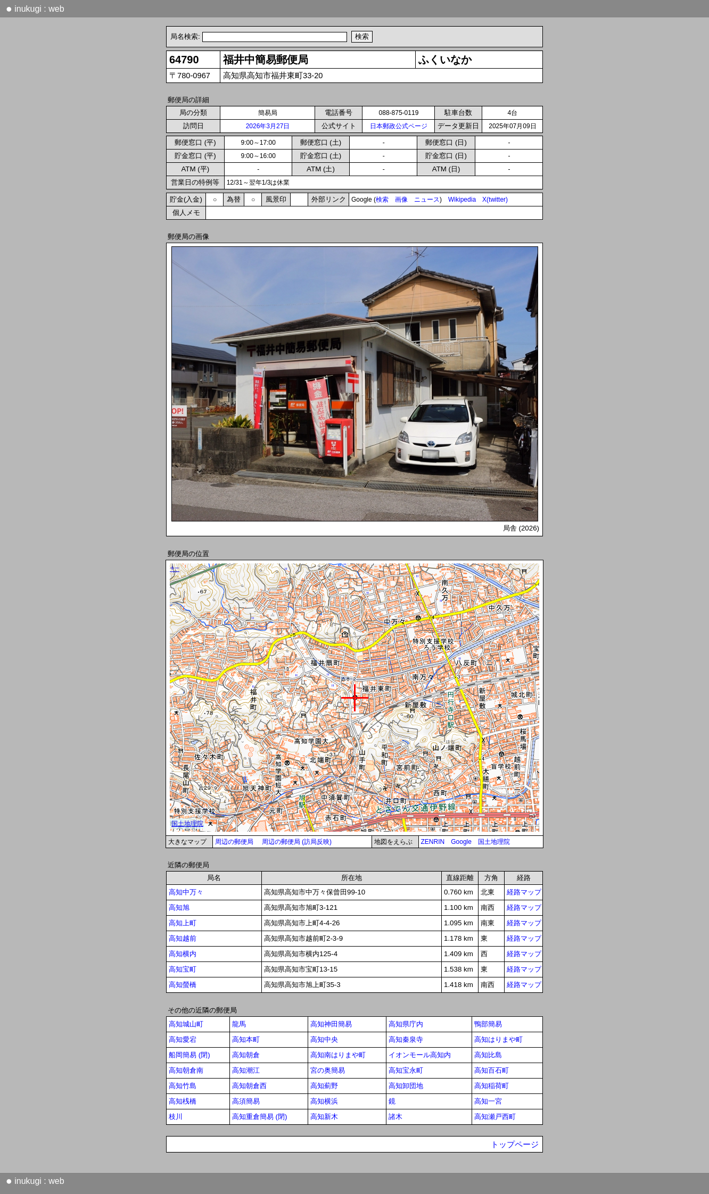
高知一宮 (488, 1101)
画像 (401, 199)
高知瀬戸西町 (495, 1117)
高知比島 (488, 1055)
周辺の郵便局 (234, 841)
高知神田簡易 (331, 1024)
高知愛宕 (182, 1039)
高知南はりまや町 (338, 1055)
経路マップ (524, 892)
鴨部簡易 (488, 1024)
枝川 (176, 1117)
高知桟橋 (182, 1101)
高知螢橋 (182, 985)
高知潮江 (246, 1070)
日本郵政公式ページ (398, 126)
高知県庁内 (406, 1024)
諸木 (395, 1117)
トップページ (515, 1144)
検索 (382, 199)
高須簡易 (246, 1101)
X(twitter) (495, 199)
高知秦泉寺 (406, 1039)
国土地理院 (494, 841)
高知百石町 (491, 1070)
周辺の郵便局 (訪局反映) (297, 841)
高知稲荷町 (491, 1086)
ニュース (427, 199)
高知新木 (324, 1117)
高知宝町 (182, 969)
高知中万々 (186, 892)
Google (461, 841)
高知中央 (324, 1039)
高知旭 (179, 907)
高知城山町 (186, 1024)
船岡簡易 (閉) (189, 1055)
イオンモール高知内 (420, 1055)
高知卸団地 (406, 1086)
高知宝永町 (406, 1070)
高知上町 (182, 923)
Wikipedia (462, 199)
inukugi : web (35, 8)
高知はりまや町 (498, 1039)
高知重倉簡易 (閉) (259, 1117)
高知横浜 (324, 1101)
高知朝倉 (246, 1055)
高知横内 (182, 954)
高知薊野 (324, 1086)
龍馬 (239, 1024)
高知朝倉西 (249, 1086)
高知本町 (246, 1039)
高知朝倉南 (186, 1070)
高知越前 (182, 938)
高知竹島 (182, 1086)
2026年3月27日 (268, 126)
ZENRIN (433, 841)
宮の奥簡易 (327, 1070)
